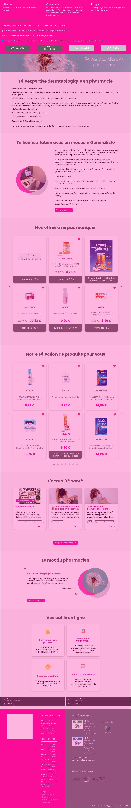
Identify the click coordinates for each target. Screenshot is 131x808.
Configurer (113, 48)
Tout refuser (81, 48)
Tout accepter (17, 48)
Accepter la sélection (49, 48)
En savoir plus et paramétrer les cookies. (18, 20)
